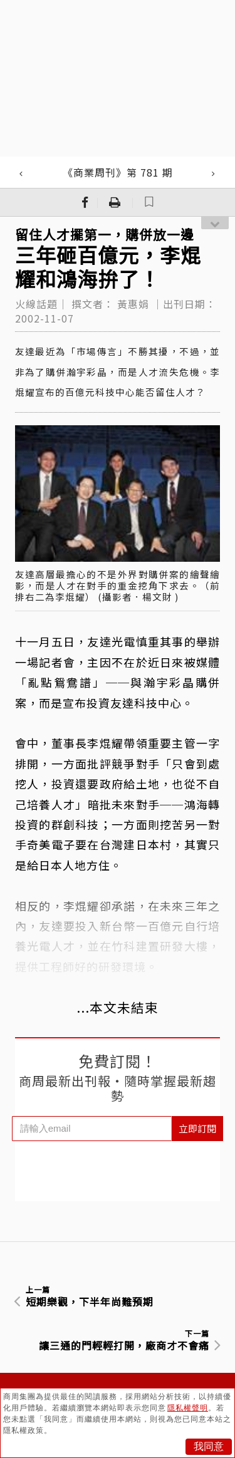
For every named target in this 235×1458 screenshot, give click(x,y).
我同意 (209, 1446)
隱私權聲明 (187, 1408)
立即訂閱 (197, 1128)
